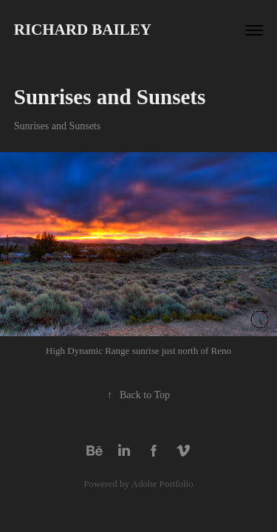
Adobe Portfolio (162, 483)
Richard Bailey (82, 29)
